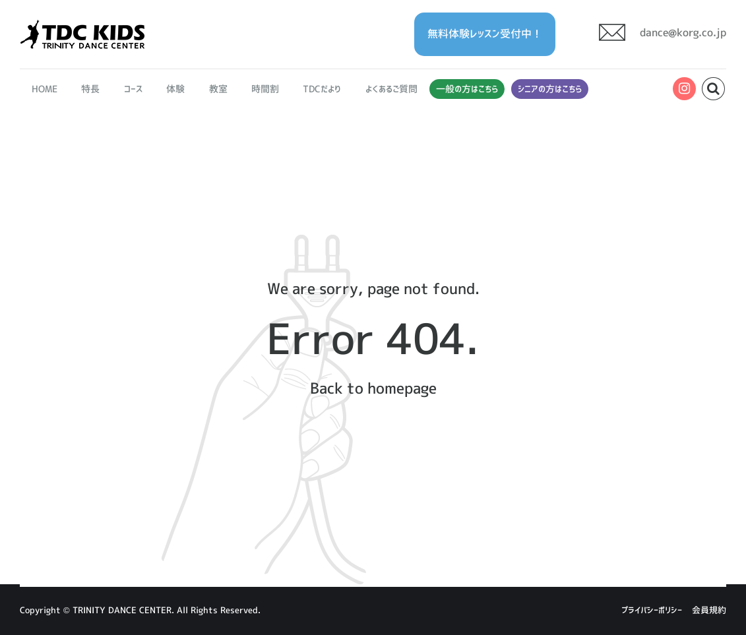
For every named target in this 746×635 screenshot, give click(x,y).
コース (133, 89)
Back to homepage (372, 388)
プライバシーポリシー (651, 610)
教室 (218, 89)
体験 (175, 89)
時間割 (265, 89)
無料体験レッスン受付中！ (484, 33)
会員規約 (709, 610)
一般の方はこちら (467, 89)
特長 (91, 89)
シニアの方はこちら (550, 89)
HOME (44, 89)
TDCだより (322, 89)
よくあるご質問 (391, 89)
